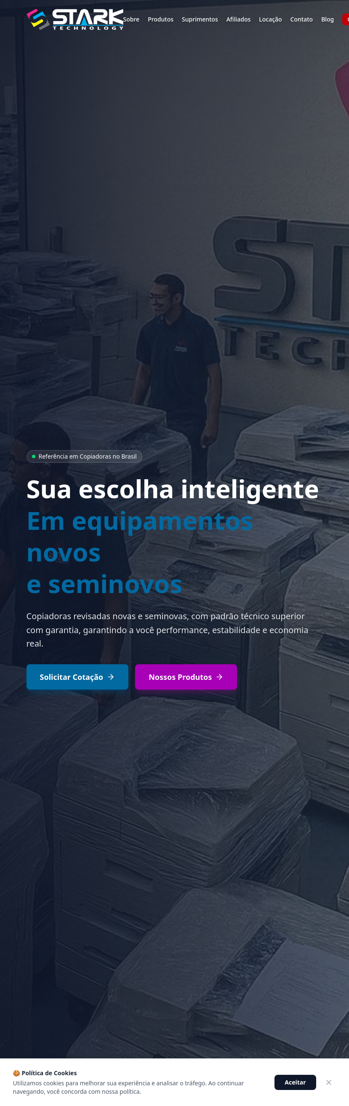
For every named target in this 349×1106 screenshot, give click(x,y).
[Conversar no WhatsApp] (289, 1081)
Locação (270, 19)
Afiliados (238, 19)
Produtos (160, 19)
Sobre (131, 19)
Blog (327, 19)
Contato (301, 19)
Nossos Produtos (186, 677)
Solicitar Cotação (77, 677)
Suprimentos (200, 19)
